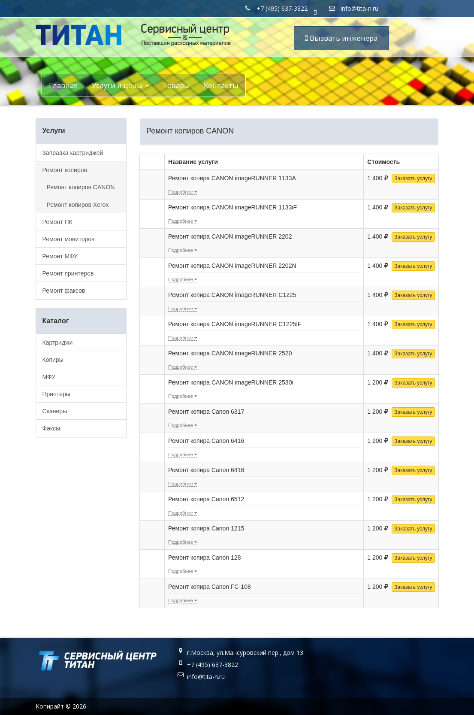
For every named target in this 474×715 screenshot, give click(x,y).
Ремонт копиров (64, 170)
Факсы (51, 428)
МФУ (48, 376)
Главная (63, 85)
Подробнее (182, 191)
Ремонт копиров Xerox (78, 204)
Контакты (221, 85)
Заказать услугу (413, 179)
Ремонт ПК (57, 221)
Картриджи (57, 342)
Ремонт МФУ (60, 256)
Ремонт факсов (63, 290)
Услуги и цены (120, 85)
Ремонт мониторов (68, 239)
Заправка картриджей (72, 152)
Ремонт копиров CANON (81, 187)
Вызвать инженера (341, 38)
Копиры (52, 359)
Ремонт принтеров (68, 273)
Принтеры (56, 394)
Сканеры (54, 411)
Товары (176, 85)
